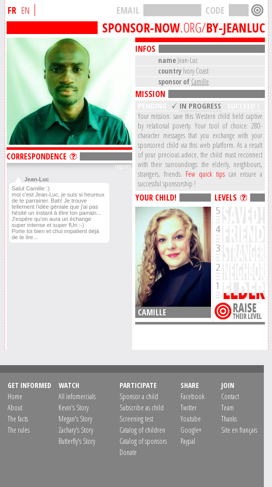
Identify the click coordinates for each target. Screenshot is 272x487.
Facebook (192, 396)
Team (227, 407)
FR (12, 10)
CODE (215, 10)
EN (25, 10)
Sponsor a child (138, 396)
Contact (230, 396)
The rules (18, 430)
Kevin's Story (73, 407)
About (15, 407)
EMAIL (127, 10)
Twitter (188, 407)
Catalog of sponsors (143, 441)
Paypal (187, 441)
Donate (128, 452)
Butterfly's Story (76, 441)
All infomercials (77, 396)
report (123, 166)
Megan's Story (75, 419)
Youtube (190, 419)
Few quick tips (205, 174)
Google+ (190, 430)
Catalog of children (142, 430)
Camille (200, 81)
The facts (18, 419)
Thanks (229, 419)
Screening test (136, 419)
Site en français (239, 430)
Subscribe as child (141, 407)
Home (15, 396)
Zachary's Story (75, 430)
